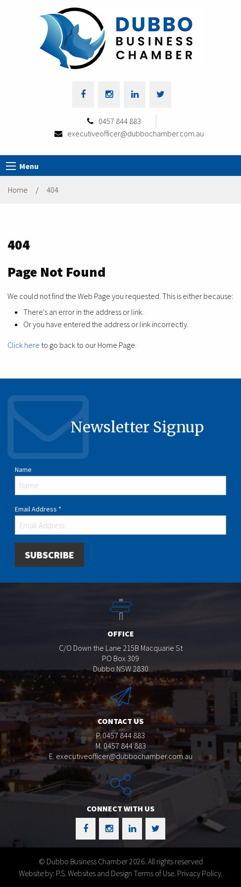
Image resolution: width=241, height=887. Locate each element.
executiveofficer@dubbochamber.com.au (135, 133)
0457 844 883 (119, 121)
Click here (23, 345)
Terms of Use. (155, 873)
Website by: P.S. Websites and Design (75, 873)
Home (18, 190)
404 (52, 190)
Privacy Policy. (200, 873)
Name (23, 469)
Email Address (38, 509)
